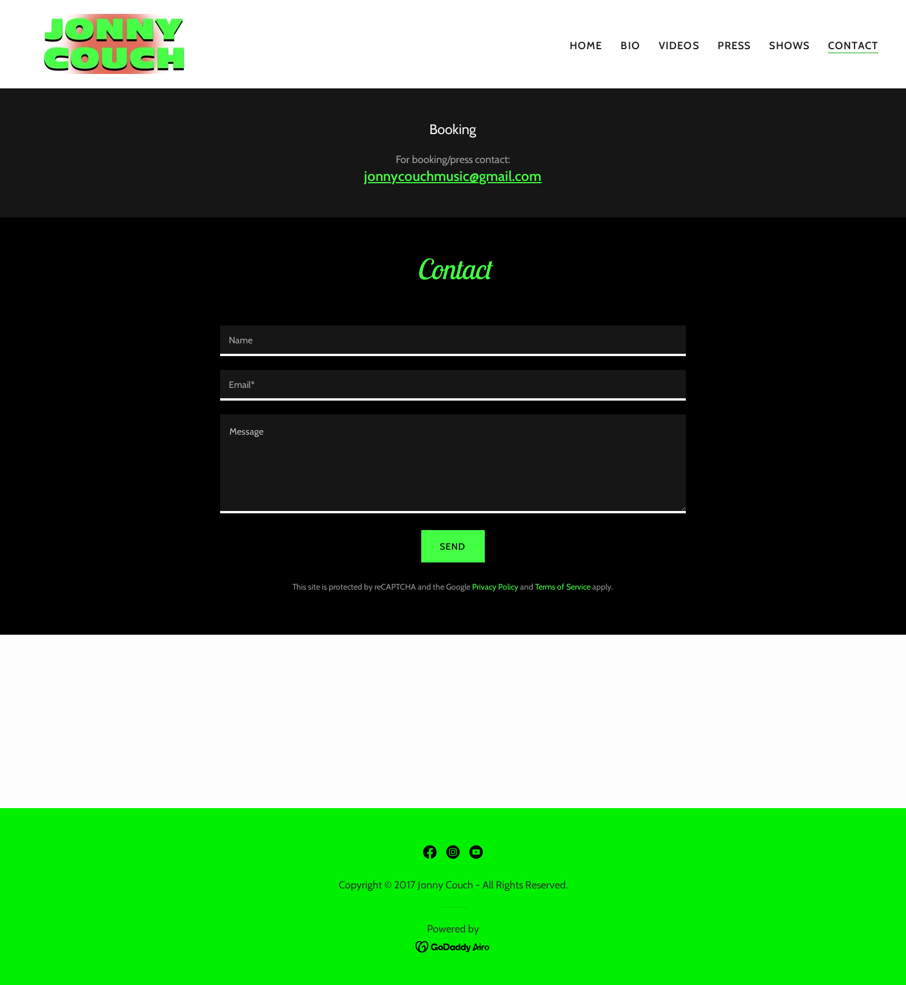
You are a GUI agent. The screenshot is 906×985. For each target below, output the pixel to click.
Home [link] (586, 45)
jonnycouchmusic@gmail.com (452, 176)
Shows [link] (789, 45)
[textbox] (452, 340)
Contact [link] (853, 45)
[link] (114, 42)
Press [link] (734, 45)
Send (453, 546)
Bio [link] (630, 45)
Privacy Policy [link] (495, 587)
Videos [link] (679, 45)
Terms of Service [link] (563, 587)
